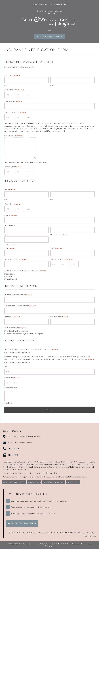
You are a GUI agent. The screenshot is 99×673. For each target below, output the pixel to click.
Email (9, 239)
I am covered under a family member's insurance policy (24, 320)
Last (51, 84)
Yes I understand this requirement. (18, 339)
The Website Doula (64, 523)
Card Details (8, 383)
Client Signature (13, 132)
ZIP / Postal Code (10, 235)
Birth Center (10, 263)
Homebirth (9, 266)
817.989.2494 (13, 434)
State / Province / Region (59, 227)
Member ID (12, 304)
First (6, 84)
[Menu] (49, 31)
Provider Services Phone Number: (19, 294)
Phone (56, 239)
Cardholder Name (10, 372)
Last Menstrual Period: (15, 249)
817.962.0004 (62, 4)
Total (6, 353)
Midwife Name (13, 99)
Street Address (9, 218)
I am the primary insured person (17, 318)
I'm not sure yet (11, 268)
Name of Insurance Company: (18, 284)
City (5, 227)
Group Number (59, 304)
